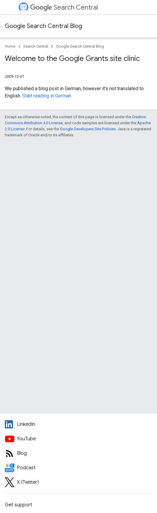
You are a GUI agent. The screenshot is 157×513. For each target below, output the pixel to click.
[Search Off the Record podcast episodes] (78, 468)
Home (10, 46)
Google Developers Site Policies (88, 129)
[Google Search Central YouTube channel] (78, 439)
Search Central (64, 7)
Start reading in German (46, 96)
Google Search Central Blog (43, 26)
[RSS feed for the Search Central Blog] (78, 453)
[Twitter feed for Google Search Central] (78, 482)
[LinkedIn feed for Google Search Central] (78, 424)
